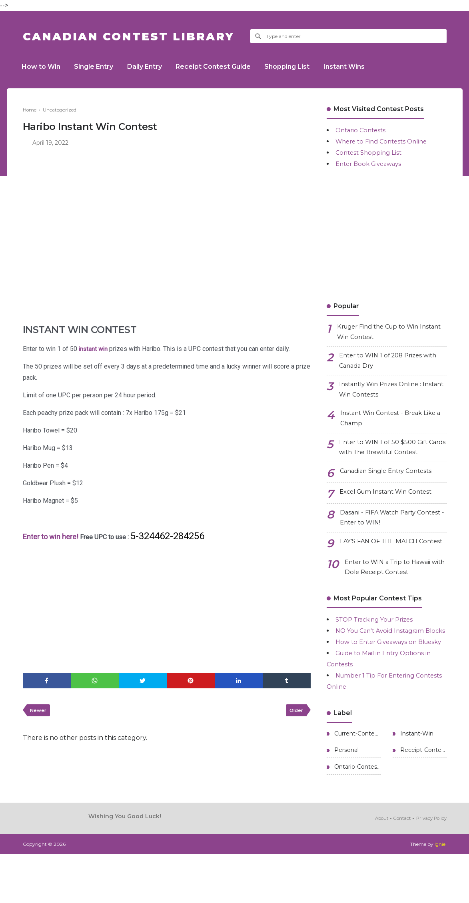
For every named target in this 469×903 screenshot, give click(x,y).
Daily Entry (150, 66)
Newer (39, 712)
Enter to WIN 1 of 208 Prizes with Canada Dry (392, 363)
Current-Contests (357, 780)
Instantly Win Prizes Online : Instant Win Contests (384, 394)
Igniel (440, 893)
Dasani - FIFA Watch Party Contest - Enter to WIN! (381, 528)
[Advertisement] (167, 208)
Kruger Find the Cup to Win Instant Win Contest (382, 332)
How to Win (42, 66)
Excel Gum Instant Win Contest (390, 502)
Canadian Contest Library (137, 36)
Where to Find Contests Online (385, 141)
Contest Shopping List (370, 152)
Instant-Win (416, 780)
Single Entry (97, 66)
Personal (346, 797)
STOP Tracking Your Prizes (378, 643)
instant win (94, 349)
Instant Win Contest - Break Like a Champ (391, 425)
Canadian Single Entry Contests (390, 481)
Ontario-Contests (357, 815)
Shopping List (297, 66)
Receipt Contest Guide (221, 66)
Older (295, 712)
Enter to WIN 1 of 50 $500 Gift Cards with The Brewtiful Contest (392, 456)
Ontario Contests (362, 130)
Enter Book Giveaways (371, 163)
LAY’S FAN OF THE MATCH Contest (382, 559)
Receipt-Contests (423, 797)
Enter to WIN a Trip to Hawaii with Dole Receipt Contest (391, 589)
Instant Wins (356, 66)
